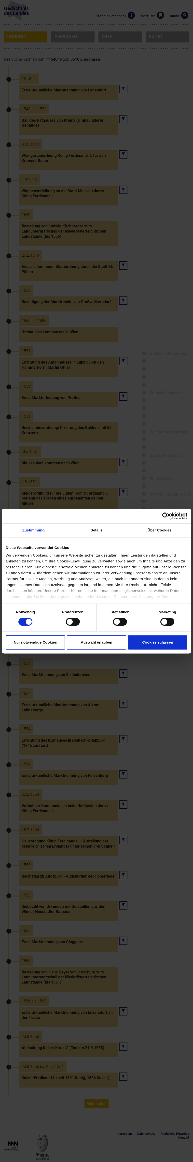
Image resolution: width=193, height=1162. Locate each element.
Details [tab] (96, 530)
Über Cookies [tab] (160, 530)
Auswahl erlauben (96, 642)
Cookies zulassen (157, 642)
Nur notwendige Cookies (35, 642)
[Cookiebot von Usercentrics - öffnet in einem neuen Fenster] (165, 516)
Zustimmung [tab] (33, 530)
